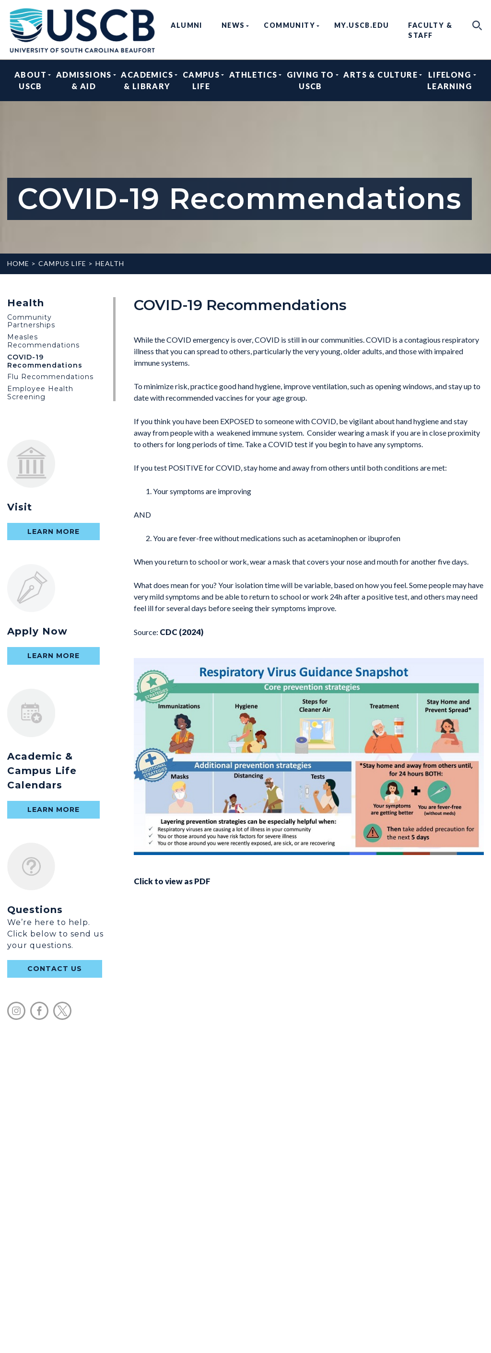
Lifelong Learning (449, 80)
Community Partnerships (31, 321)
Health (109, 263)
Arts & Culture (380, 80)
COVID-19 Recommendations (44, 361)
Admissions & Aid (84, 80)
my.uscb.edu (361, 25)
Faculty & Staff (430, 30)
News (233, 25)
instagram (16, 1011)
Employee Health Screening (40, 392)
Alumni (186, 25)
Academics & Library (147, 80)
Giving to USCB (310, 80)
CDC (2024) (181, 632)
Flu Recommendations (50, 376)
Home (18, 263)
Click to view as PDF (309, 772)
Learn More (53, 531)
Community (289, 25)
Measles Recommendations (43, 341)
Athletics (253, 80)
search (477, 25)
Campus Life (201, 80)
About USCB (30, 80)
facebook (39, 1011)
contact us (54, 968)
